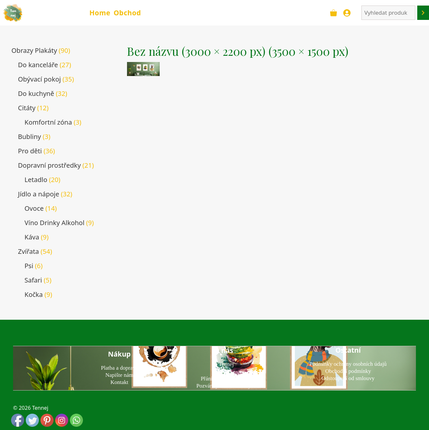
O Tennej (224, 364)
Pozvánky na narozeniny (223, 386)
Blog (223, 371)
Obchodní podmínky (348, 371)
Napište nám (119, 375)
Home (99, 12)
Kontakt (119, 382)
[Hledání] (423, 13)
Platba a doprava (119, 368)
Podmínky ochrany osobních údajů (348, 364)
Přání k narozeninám (224, 379)
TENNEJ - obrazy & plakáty (55, 12)
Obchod (127, 12)
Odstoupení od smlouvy (348, 378)
